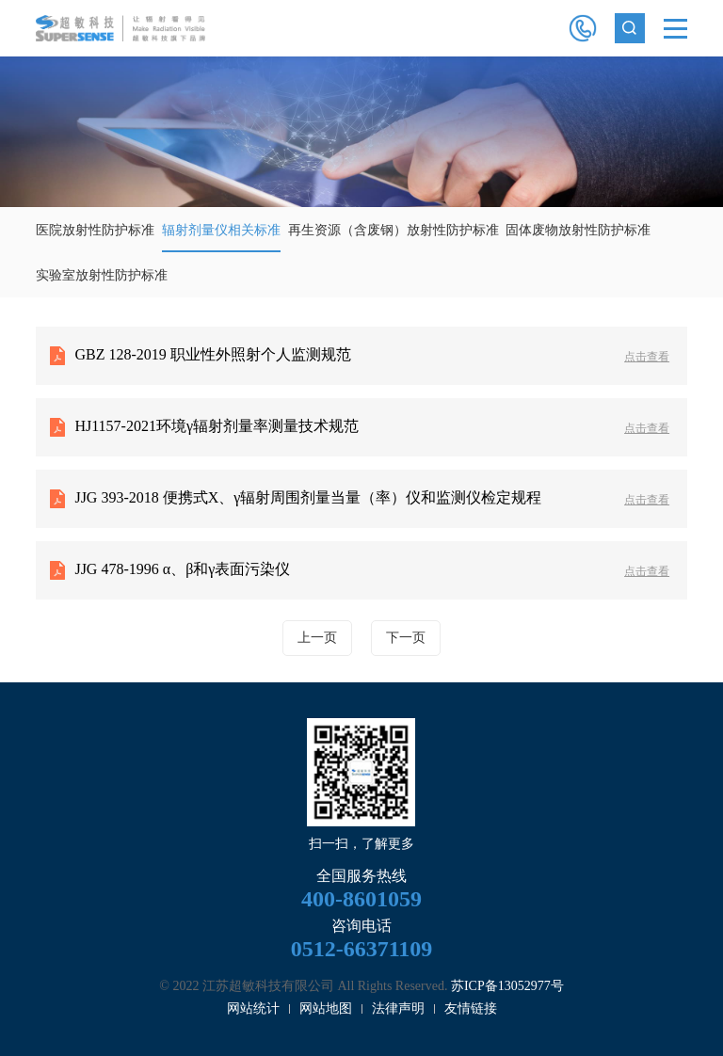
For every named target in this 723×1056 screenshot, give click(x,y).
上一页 (317, 638)
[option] (361, 131)
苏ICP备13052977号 (507, 986)
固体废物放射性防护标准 (578, 230)
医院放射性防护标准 (95, 230)
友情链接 (470, 1008)
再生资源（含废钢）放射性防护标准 (393, 230)
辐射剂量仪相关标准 (221, 230)
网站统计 (253, 1008)
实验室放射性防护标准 (102, 275)
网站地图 (325, 1008)
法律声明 (398, 1008)
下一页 (406, 638)
